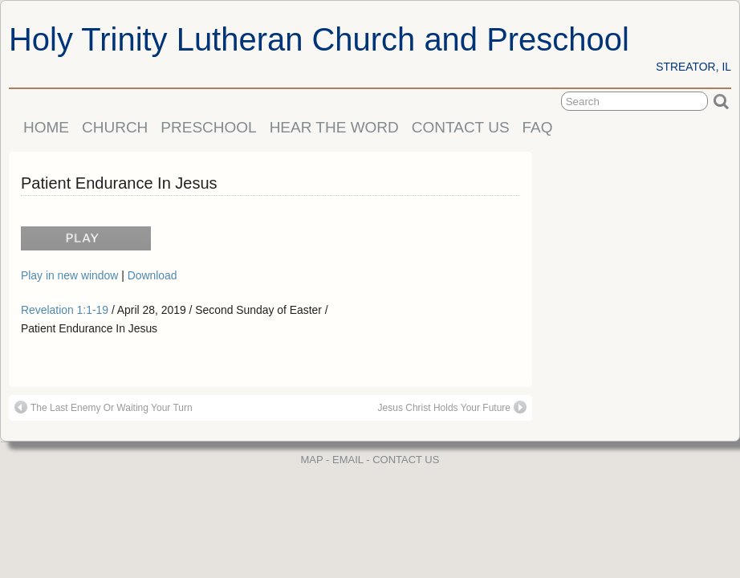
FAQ (537, 127)
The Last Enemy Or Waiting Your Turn (103, 407)
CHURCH (115, 127)
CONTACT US (461, 127)
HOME (46, 127)
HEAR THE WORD (334, 127)
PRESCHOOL (208, 127)
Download (152, 275)
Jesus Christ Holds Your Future (452, 407)
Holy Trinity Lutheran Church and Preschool (319, 39)
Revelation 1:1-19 (64, 309)
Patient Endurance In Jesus (119, 183)
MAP (312, 460)
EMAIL (348, 460)
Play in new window (71, 275)
